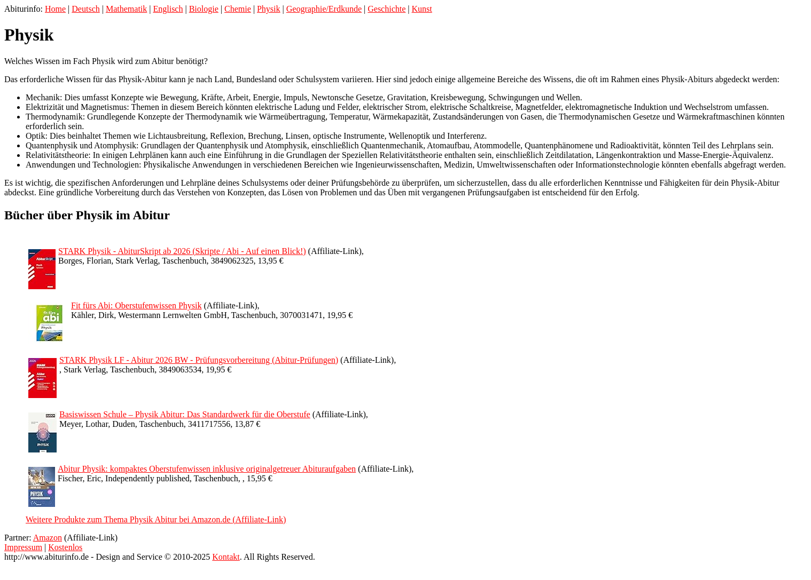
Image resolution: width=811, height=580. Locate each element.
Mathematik (126, 8)
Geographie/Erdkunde (324, 8)
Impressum (23, 547)
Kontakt (226, 556)
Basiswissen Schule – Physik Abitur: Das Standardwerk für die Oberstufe (184, 414)
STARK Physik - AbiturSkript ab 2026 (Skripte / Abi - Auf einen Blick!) (182, 251)
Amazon (47, 537)
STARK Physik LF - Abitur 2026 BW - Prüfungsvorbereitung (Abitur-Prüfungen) (198, 359)
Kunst (422, 8)
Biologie (204, 8)
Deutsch (85, 8)
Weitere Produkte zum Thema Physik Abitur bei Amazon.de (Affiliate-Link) (156, 519)
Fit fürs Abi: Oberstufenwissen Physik (136, 305)
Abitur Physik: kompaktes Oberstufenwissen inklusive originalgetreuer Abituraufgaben (207, 468)
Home (55, 8)
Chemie (237, 8)
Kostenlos (65, 547)
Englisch (168, 8)
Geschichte (386, 8)
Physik (268, 8)
